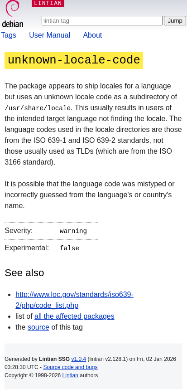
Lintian (70, 373)
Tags (8, 35)
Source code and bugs (70, 365)
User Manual (49, 35)
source (38, 325)
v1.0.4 (78, 357)
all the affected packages (74, 314)
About (92, 35)
